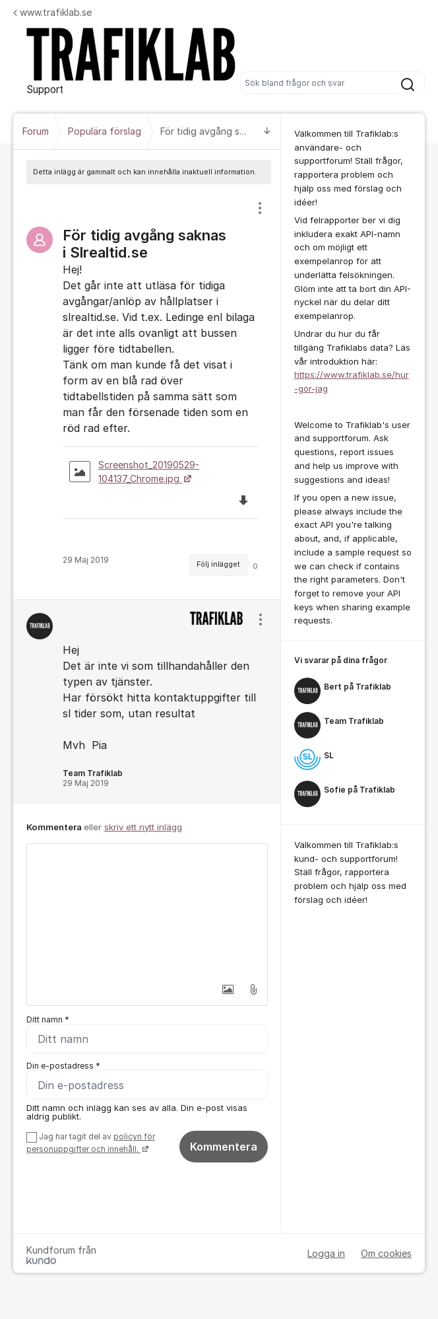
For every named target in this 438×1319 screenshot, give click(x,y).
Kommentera (223, 1147)
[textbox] (147, 910)
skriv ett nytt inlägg (143, 827)
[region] (147, 391)
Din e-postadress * (63, 1066)
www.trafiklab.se (52, 12)
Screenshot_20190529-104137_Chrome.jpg (134, 471)
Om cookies (386, 1253)
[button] (224, 989)
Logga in (326, 1253)
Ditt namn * (47, 1019)
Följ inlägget (218, 564)
